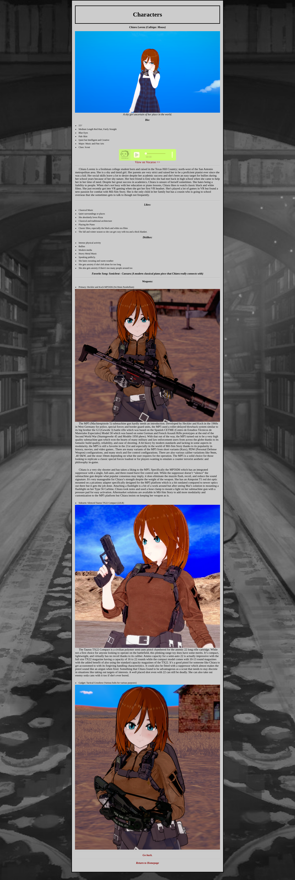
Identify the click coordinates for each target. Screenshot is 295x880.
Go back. (147, 855)
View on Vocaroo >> (147, 162)
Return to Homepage (147, 863)
